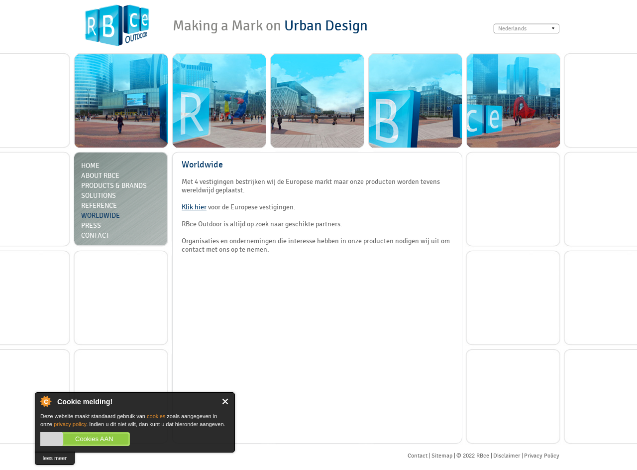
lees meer (55, 458)
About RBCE (100, 175)
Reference (99, 205)
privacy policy (70, 424)
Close (225, 401)
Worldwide (100, 215)
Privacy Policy (541, 455)
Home (90, 165)
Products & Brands (114, 185)
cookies (156, 416)
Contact (95, 235)
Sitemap (441, 455)
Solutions (98, 195)
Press (91, 225)
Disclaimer (506, 455)
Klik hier (194, 207)
